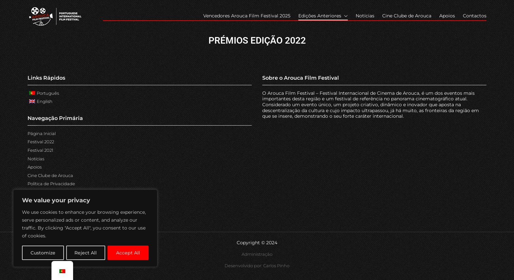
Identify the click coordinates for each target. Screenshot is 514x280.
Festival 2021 (40, 150)
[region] (85, 228)
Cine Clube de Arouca (406, 16)
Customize (42, 253)
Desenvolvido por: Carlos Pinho (257, 265)
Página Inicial (42, 133)
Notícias (365, 16)
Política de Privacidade (51, 183)
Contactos (474, 16)
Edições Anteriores (323, 16)
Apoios (447, 16)
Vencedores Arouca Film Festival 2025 (246, 16)
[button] (344, 16)
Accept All (128, 253)
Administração (257, 254)
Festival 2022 (41, 141)
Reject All (86, 253)
